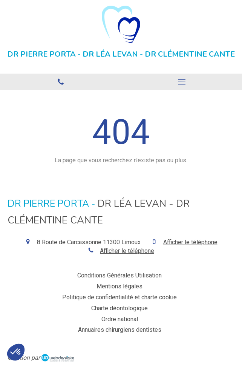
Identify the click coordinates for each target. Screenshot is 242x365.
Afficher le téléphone (190, 242)
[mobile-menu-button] (181, 81)
